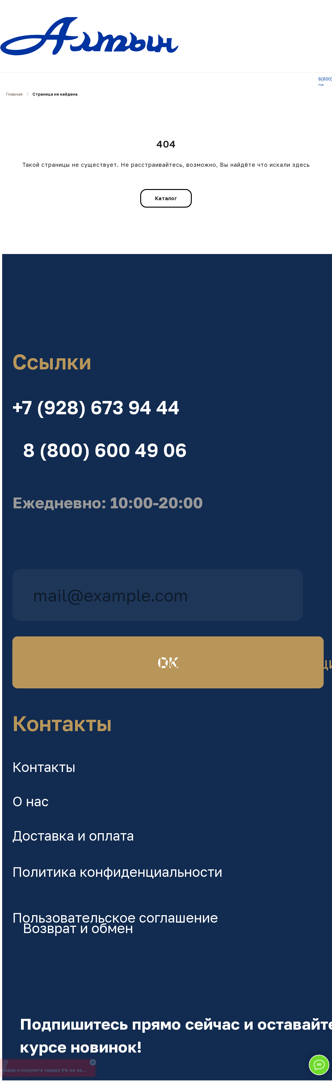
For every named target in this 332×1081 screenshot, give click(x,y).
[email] (157, 595)
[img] (158, 296)
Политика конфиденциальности (117, 872)
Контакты (44, 767)
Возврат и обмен (78, 928)
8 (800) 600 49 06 (105, 450)
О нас (30, 801)
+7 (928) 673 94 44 (96, 407)
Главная (14, 94)
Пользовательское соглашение (115, 917)
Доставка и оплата (73, 835)
